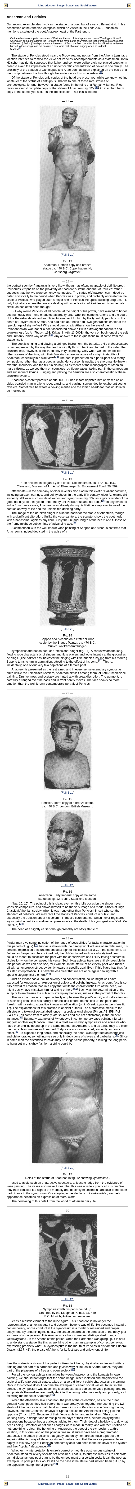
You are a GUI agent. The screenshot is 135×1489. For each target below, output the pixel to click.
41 (75, 988)
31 (101, 72)
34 (56, 357)
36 (75, 522)
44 (117, 1035)
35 (103, 500)
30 (20, 48)
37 (100, 660)
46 (52, 1395)
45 (73, 1369)
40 (48, 973)
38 (21, 924)
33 (51, 335)
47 (49, 1445)
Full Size (67, 254)
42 (21, 1017)
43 (17, 1032)
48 (55, 1463)
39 (36, 945)
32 (96, 87)
